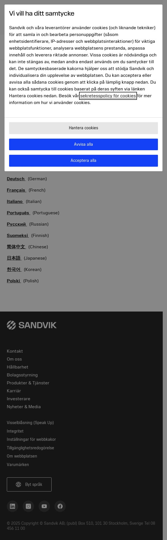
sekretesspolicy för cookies (108, 96)
